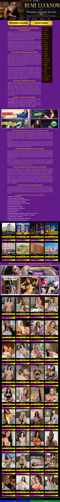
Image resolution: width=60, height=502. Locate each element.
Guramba (45, 73)
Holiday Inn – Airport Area (37, 260)
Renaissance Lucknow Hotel (37, 240)
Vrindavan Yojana (47, 75)
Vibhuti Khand (46, 36)
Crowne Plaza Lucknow (8, 240)
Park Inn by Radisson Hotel (23, 260)
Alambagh (46, 44)
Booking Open (8, 317)
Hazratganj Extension (46, 56)
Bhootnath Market (47, 67)
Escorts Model (41, 23)
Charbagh (46, 51)
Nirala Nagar (46, 77)
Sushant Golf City (47, 60)
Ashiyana (45, 69)
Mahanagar (42, 18)
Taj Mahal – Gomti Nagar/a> (51, 260)
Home (5, 18)
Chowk (48, 18)
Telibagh (45, 71)
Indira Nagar (34, 18)
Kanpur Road (46, 38)
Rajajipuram (46, 46)
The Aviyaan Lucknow (8, 260)
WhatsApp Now (45, 501)
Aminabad (46, 42)
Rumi (30, 1)
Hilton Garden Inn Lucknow (51, 240)
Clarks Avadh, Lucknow (23, 240)
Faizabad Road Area (46, 80)
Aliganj (27, 18)
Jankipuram (46, 62)
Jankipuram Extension (46, 65)
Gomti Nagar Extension (46, 49)
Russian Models (13, 18)
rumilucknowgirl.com (39, 499)
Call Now (15, 501)
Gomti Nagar (21, 18)
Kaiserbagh (46, 53)
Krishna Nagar (46, 58)
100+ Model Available (18, 23)
